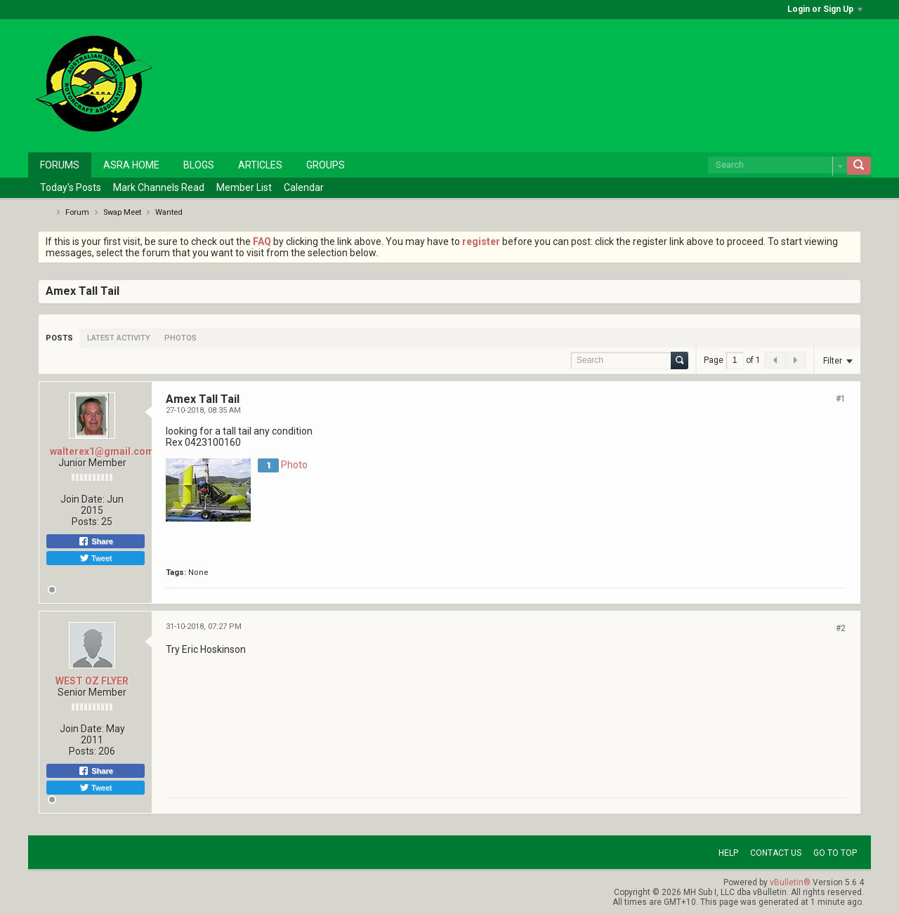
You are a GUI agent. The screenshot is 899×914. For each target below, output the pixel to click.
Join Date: (82, 499)
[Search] (777, 165)
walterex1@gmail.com (102, 451)
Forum (77, 212)
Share (95, 541)
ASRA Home (131, 165)
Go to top (835, 853)
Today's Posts (70, 187)
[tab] (59, 338)
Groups (325, 165)
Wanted (169, 212)
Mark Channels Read (158, 187)
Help (728, 853)
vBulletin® (790, 882)
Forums (59, 165)
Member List (244, 187)
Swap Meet (122, 212)
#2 (841, 628)
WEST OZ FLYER (92, 681)
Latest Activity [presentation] (118, 338)
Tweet (95, 558)
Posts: (85, 521)
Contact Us (775, 853)
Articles (260, 165)
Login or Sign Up (824, 9)
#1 (841, 399)
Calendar (304, 187)
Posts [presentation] (59, 338)
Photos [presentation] (180, 338)
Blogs (198, 165)
